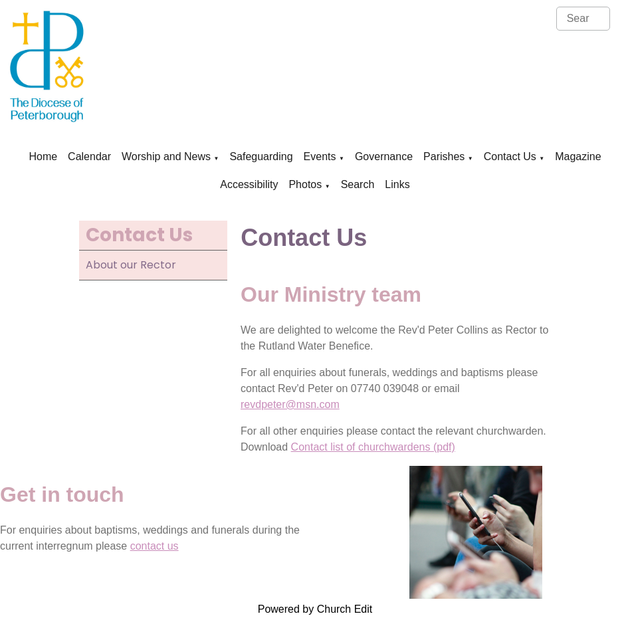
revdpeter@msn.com (290, 404)
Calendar (89, 156)
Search (358, 184)
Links (397, 184)
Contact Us (510, 156)
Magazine (578, 156)
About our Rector (131, 264)
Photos (305, 184)
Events (320, 156)
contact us (154, 546)
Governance (384, 156)
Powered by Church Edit (315, 609)
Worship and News (166, 156)
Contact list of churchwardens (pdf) (373, 447)
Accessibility (249, 184)
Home (43, 156)
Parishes (444, 156)
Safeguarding (260, 156)
